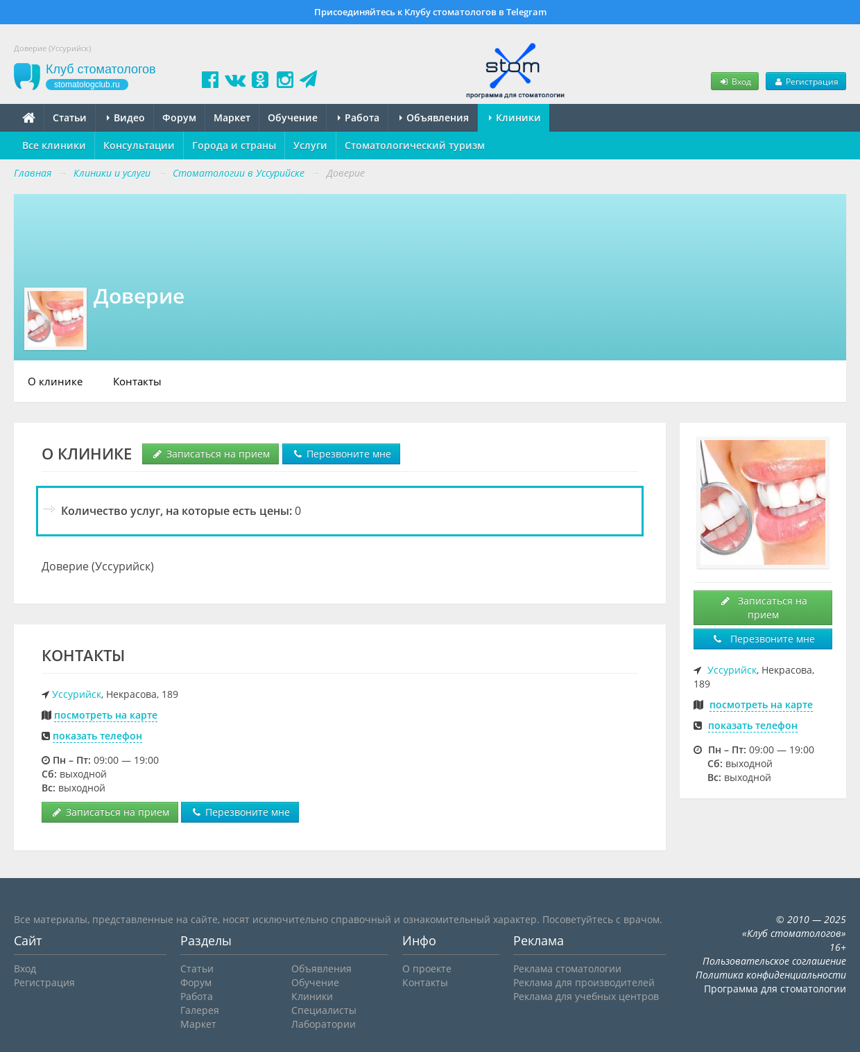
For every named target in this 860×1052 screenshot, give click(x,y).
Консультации (139, 145)
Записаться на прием (210, 453)
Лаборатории (323, 1024)
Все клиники (54, 145)
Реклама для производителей (584, 982)
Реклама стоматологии (567, 968)
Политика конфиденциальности (771, 974)
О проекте (427, 968)
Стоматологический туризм (415, 145)
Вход (734, 81)
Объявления (434, 117)
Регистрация (806, 81)
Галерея (199, 1010)
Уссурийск (76, 694)
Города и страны (234, 145)
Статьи (70, 117)
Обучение (293, 117)
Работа (358, 117)
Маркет (232, 117)
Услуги (310, 145)
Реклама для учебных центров (586, 996)
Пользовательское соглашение (774, 960)
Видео (126, 117)
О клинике (55, 381)
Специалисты (323, 1010)
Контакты (137, 381)
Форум (179, 117)
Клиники (515, 117)
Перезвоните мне (341, 453)
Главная (32, 172)
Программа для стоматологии (775, 988)
